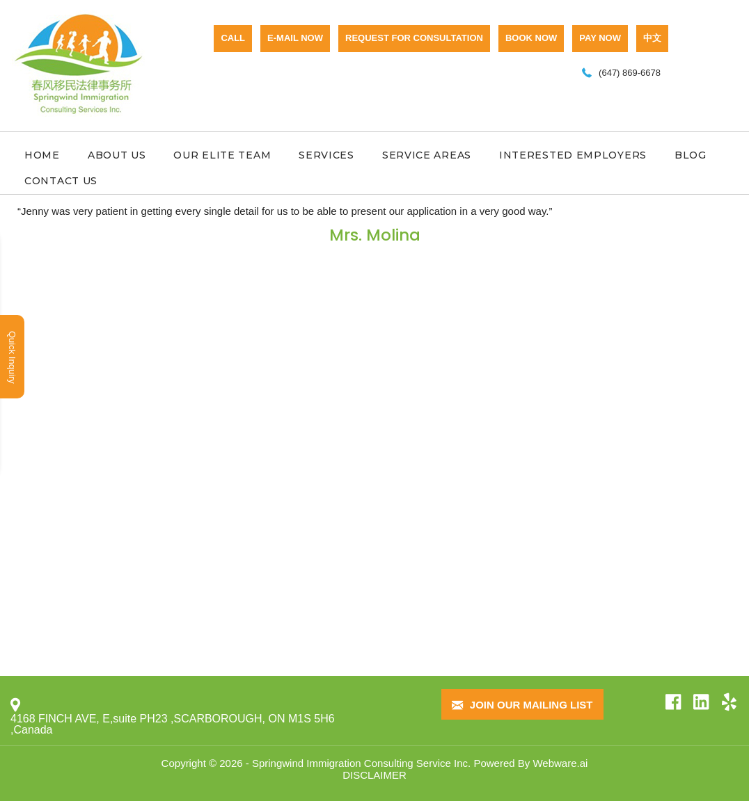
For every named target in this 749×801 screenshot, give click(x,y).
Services (326, 155)
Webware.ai (560, 763)
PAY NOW (600, 38)
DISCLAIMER (374, 775)
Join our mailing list (522, 705)
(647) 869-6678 (630, 72)
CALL (233, 38)
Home (42, 155)
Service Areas (426, 155)
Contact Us (60, 181)
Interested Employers (573, 155)
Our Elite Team (222, 155)
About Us (117, 155)
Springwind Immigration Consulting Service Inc (360, 763)
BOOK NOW (531, 38)
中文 (652, 38)
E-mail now (295, 38)
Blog (691, 155)
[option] (374, 227)
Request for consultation (414, 38)
